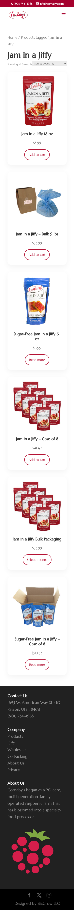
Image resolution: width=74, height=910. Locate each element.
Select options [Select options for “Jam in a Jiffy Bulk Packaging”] (37, 560)
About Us (15, 763)
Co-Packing (17, 756)
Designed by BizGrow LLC (37, 903)
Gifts (11, 743)
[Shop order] (49, 63)
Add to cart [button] (37, 155)
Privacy (13, 769)
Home (12, 37)
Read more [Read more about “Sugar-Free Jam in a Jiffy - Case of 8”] (37, 664)
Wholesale (16, 749)
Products (15, 736)
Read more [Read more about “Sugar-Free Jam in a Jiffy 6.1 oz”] (37, 360)
